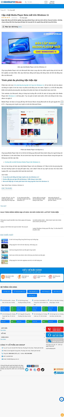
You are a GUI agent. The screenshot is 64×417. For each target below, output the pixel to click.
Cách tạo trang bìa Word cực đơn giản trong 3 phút (22, 250)
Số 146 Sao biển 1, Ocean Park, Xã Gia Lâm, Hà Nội (7, 301)
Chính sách (4, 337)
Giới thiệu (4, 328)
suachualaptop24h (50, 348)
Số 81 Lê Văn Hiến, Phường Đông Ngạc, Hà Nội (55, 301)
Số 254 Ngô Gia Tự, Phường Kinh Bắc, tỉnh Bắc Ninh (56, 315)
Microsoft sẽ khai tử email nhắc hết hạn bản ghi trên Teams (54, 199)
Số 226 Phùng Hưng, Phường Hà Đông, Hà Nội (23, 301)
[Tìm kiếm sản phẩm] (32, 2)
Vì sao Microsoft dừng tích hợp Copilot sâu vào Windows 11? (21, 177)
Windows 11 (20, 185)
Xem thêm (3, 330)
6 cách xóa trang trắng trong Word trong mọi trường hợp (23, 239)
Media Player (8, 185)
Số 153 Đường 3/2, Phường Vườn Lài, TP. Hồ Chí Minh (39, 315)
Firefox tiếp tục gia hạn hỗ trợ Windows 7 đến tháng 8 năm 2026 (22, 179)
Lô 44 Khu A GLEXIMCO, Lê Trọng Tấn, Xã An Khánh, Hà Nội (40, 302)
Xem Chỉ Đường (3, 308)
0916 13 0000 (58, 341)
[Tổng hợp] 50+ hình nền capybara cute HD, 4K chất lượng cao (25, 260)
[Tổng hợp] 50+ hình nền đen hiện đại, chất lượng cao (23, 244)
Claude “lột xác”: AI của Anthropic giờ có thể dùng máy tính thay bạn (8, 199)
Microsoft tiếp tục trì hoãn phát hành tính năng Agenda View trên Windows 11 (26, 181)
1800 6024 (56, 330)
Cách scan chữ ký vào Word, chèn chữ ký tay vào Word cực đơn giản (27, 255)
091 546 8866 (28, 353)
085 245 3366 (58, 335)
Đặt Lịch (12, 308)
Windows (14, 185)
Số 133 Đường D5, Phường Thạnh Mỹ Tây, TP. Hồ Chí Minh (8, 316)
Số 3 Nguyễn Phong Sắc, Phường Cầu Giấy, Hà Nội (23, 315)
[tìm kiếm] (25, 2)
